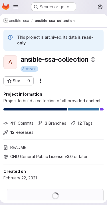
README (14, 147)
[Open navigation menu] (15, 6)
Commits (18, 123)
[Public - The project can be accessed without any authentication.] (93, 59)
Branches (52, 123)
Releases (18, 132)
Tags (81, 123)
